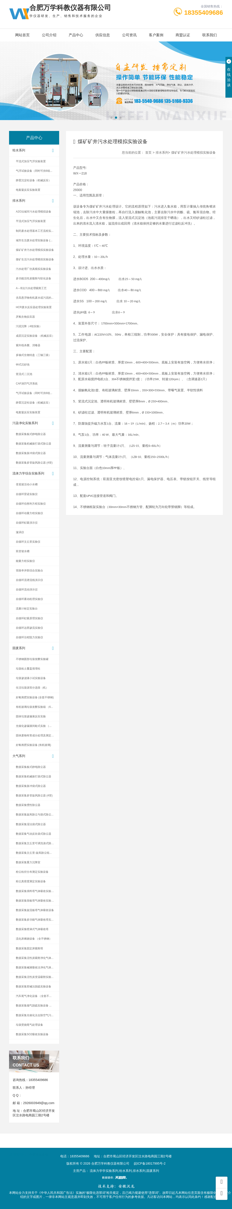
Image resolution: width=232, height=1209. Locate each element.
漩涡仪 (20, 532)
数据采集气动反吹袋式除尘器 (33, 833)
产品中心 (76, 35)
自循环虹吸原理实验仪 (29, 618)
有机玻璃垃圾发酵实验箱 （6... (34, 706)
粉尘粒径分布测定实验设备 (32, 871)
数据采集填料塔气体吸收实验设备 (36, 891)
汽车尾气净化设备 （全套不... (33, 996)
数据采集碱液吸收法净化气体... (34, 967)
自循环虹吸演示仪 (27, 522)
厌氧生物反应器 (25, 316)
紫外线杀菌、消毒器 (28, 345)
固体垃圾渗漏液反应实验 (31, 716)
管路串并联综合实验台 (29, 570)
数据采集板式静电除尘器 (31, 434)
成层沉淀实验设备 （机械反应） (35, 335)
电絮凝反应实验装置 (28, 189)
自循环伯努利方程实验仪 (31, 503)
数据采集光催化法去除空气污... (34, 1015)
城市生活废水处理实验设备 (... (34, 240)
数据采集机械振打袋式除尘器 (33, 443)
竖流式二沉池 (24, 374)
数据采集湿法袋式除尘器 (31, 824)
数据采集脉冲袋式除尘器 (31, 453)
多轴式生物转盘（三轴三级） (33, 355)
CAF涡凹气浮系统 (27, 383)
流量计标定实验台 (27, 608)
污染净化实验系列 (34, 423)
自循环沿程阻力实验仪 (29, 637)
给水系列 (34, 150)
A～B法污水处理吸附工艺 (31, 288)
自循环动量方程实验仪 (29, 513)
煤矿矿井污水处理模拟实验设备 (35, 249)
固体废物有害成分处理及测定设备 (36, 735)
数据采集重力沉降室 (28, 862)
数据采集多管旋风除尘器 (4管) (34, 462)
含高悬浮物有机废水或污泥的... (34, 297)
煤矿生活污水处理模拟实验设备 (35, 259)
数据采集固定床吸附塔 (29, 948)
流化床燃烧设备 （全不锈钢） (34, 938)
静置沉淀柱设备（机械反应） (33, 180)
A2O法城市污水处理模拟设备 (33, 211)
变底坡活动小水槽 (27, 484)
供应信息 (102, 35)
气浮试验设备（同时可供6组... (34, 170)
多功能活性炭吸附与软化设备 (33, 278)
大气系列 (34, 756)
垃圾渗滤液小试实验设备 (31, 678)
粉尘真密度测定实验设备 (31, 881)
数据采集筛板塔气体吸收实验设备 (36, 900)
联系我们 (209, 35)
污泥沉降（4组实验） (29, 326)
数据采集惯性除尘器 (28, 805)
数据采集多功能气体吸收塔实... (34, 919)
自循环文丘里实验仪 (28, 541)
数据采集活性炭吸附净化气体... (34, 958)
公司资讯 (129, 35)
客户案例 (156, 35)
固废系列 (34, 648)
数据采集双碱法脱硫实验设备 (33, 986)
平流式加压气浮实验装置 (31, 161)
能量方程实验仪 (25, 561)
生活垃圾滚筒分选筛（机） (32, 687)
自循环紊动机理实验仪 (29, 599)
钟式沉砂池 (22, 364)
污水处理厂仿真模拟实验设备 (33, 269)
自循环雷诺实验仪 (27, 494)
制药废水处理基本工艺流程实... (34, 230)
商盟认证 (183, 35)
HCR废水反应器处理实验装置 (34, 307)
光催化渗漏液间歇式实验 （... (33, 726)
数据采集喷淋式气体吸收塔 (32, 929)
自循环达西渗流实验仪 (29, 627)
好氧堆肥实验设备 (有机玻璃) (33, 745)
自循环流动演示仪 (27, 589)
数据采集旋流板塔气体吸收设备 (35, 910)
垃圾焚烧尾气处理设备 (29, 1024)
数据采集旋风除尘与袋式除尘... (34, 814)
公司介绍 (49, 35)
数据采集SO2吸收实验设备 (32, 1034)
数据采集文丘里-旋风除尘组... (34, 852)
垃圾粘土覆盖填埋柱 (28, 668)
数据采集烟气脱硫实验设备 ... (33, 1005)
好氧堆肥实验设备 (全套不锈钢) (35, 697)
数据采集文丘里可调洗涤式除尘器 (36, 843)
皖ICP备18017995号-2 (150, 1163)
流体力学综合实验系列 (34, 473)
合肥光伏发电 (38, 1149)
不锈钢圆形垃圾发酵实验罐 (32, 659)
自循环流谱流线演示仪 (29, 580)
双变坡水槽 (22, 551)
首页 (148, 152)
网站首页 (22, 35)
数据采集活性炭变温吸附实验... (34, 977)
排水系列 (34, 200)
